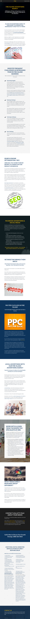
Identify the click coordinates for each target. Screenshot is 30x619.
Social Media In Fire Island (8, 571)
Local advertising (7, 387)
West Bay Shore (10, 581)
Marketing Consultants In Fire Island (20, 556)
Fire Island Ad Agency (7, 555)
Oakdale (5, 579)
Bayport (12, 580)
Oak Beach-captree (11, 578)
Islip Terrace (6, 580)
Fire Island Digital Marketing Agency (20, 557)
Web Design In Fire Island (19, 571)
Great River (8, 577)
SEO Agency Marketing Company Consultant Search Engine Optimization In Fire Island (9, 569)
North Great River (11, 579)
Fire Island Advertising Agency (20, 555)
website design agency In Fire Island (19, 396)
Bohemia (5, 582)
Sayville (8, 579)
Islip (10, 577)
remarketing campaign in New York (12, 141)
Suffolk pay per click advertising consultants (16, 92)
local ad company (9, 93)
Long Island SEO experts (9, 187)
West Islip (8, 583)
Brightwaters (6, 581)
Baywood (8, 584)
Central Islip (11, 583)
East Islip (8, 578)
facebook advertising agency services (18, 93)
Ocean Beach (12, 576)
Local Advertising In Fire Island (20, 560)
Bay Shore (9, 580)
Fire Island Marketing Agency (8, 561)
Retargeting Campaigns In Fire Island (9, 566)
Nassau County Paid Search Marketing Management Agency (20, 588)
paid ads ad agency (20, 143)
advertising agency (7, 43)
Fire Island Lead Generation (8, 560)
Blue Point (12, 582)
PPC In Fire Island (18, 562)
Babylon (5, 583)
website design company (8, 398)
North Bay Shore (9, 582)
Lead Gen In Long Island (21, 583)
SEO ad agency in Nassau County (12, 95)
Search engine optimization (8, 182)
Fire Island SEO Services (19, 568)
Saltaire (5, 577)
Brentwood (10, 584)
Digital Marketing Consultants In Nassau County (20, 580)
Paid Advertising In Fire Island (19, 561)
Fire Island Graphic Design (8, 559)
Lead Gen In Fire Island (19, 559)
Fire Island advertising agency (19, 32)
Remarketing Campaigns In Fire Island (20, 564)
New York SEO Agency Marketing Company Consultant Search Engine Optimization (20, 596)
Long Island (8, 576)
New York (5, 576)
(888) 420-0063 (12, 520)
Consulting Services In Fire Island (9, 556)
